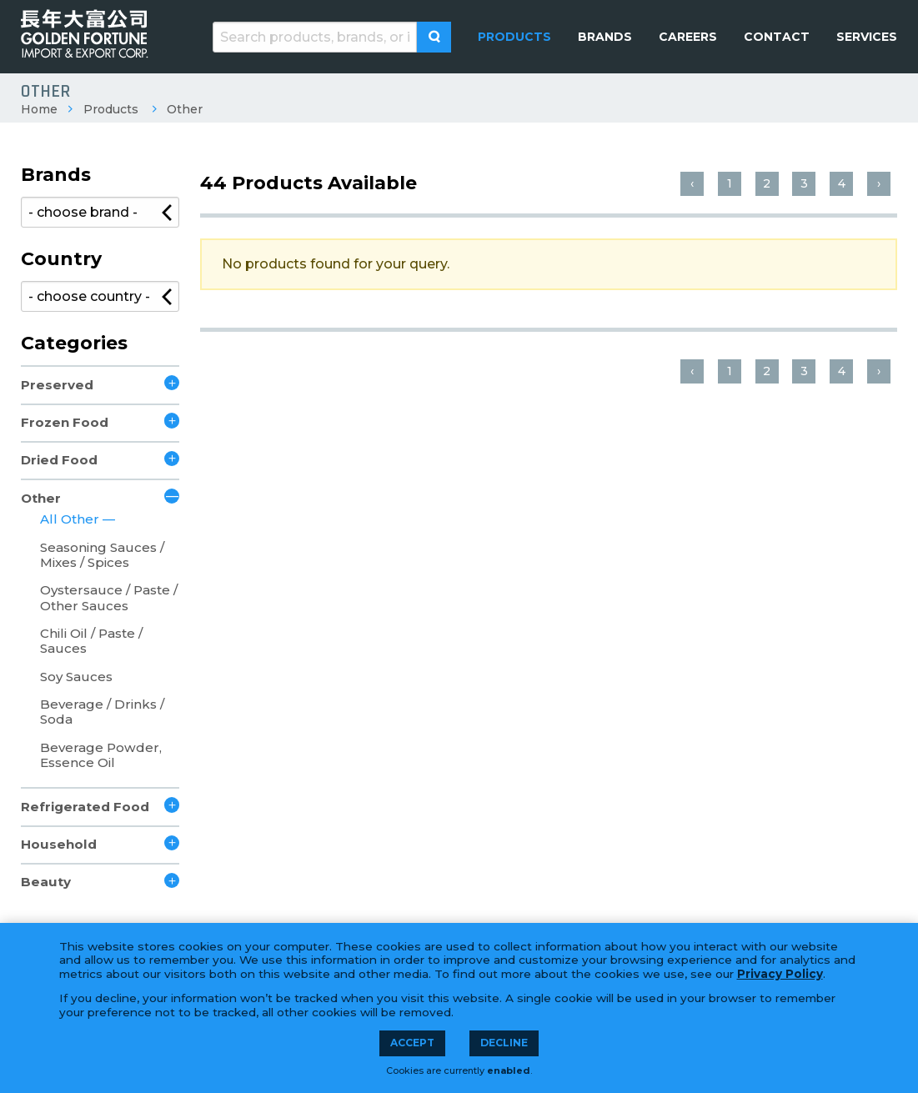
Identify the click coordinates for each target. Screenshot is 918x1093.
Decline (504, 1042)
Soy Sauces (76, 676)
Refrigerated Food (85, 807)
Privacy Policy (780, 973)
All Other (71, 519)
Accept (412, 1042)
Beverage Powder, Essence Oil (101, 755)
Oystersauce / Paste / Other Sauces (109, 597)
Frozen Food (64, 422)
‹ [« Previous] (692, 183)
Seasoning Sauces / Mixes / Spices (102, 554)
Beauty (46, 882)
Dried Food (59, 460)
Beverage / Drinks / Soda (102, 711)
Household (59, 844)
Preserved (57, 385)
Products (110, 109)
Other (185, 109)
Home (39, 109)
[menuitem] (514, 37)
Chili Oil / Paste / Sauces (91, 640)
